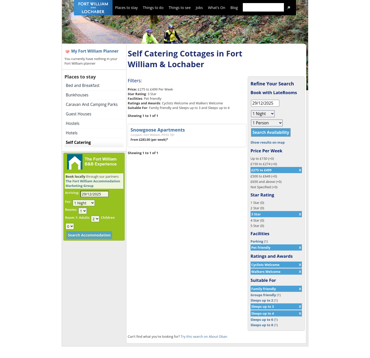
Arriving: (72, 192)
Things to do (153, 7)
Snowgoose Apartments (158, 130)
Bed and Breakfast (82, 85)
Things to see (180, 7)
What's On (216, 7)
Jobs (199, 7)
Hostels (72, 123)
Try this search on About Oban (204, 336)
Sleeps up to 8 (262, 325)
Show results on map (268, 142)
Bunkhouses (77, 95)
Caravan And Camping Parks (92, 104)
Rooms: (71, 209)
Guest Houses (78, 114)
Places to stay (126, 7)
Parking (257, 241)
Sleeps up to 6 (262, 319)
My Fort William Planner (95, 51)
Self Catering (78, 142)
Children (108, 217)
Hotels (72, 133)
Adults (84, 217)
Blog (234, 7)
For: (68, 201)
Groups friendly (263, 295)
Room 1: (71, 217)
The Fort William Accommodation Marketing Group (93, 183)
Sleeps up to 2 (262, 300)
